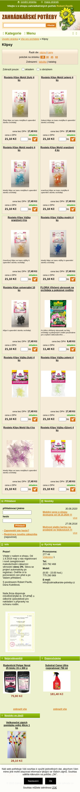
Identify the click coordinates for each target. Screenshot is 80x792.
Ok (50, 781)
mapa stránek (51, 2)
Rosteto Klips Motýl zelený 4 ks (57, 79)
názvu (43, 52)
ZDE (54, 787)
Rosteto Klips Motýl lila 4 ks (19, 427)
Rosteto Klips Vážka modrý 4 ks (57, 219)
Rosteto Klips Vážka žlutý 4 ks (19, 359)
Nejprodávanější (13, 658)
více (75, 518)
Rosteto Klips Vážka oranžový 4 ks (19, 219)
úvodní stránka (28, 2)
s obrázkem (46, 69)
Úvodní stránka (10, 39)
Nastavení (33, 781)
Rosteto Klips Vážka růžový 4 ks (57, 429)
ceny (50, 52)
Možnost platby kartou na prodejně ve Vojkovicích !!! (57, 528)
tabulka (43, 61)
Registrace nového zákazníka (20, 534)
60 (56, 57)
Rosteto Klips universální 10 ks (19, 289)
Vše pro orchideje (30, 39)
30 (47, 57)
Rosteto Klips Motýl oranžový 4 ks (57, 149)
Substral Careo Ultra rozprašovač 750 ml (56, 666)
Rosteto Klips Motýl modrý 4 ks (19, 149)
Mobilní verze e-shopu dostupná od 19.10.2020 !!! (57, 513)
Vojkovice (48, 557)
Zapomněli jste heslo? (16, 530)
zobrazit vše (20, 709)
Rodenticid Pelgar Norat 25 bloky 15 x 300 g (16, 666)
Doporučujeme (53, 658)
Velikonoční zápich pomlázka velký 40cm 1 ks (17, 725)
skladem (30, 69)
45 (52, 57)
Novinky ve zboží (13, 715)
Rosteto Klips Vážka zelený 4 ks (57, 359)
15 (42, 57)
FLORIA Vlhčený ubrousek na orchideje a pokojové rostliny (57, 289)
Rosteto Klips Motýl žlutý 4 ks (19, 79)
